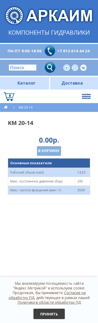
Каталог (27, 83)
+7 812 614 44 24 (73, 50)
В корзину (48, 150)
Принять (49, 314)
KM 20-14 (25, 107)
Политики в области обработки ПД (49, 302)
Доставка (72, 83)
